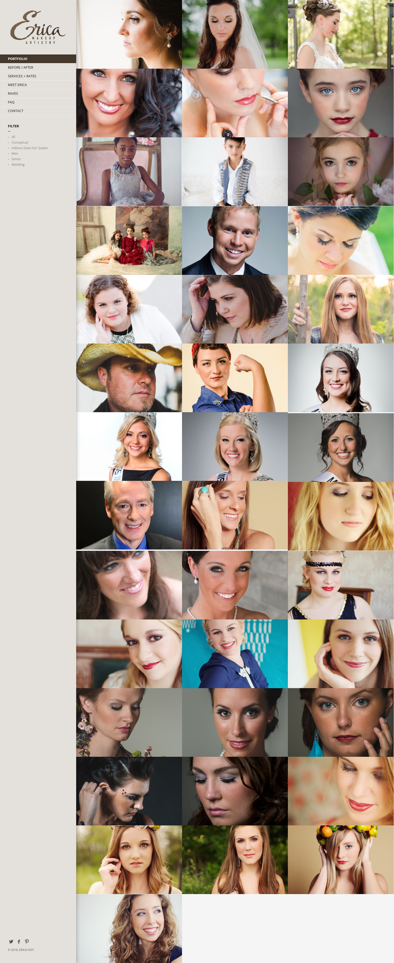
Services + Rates (22, 76)
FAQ (11, 102)
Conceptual (20, 142)
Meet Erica (17, 84)
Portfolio (17, 58)
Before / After (20, 67)
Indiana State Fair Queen (30, 148)
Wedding (18, 164)
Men (15, 153)
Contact (15, 110)
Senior (16, 159)
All (13, 137)
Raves (13, 93)
